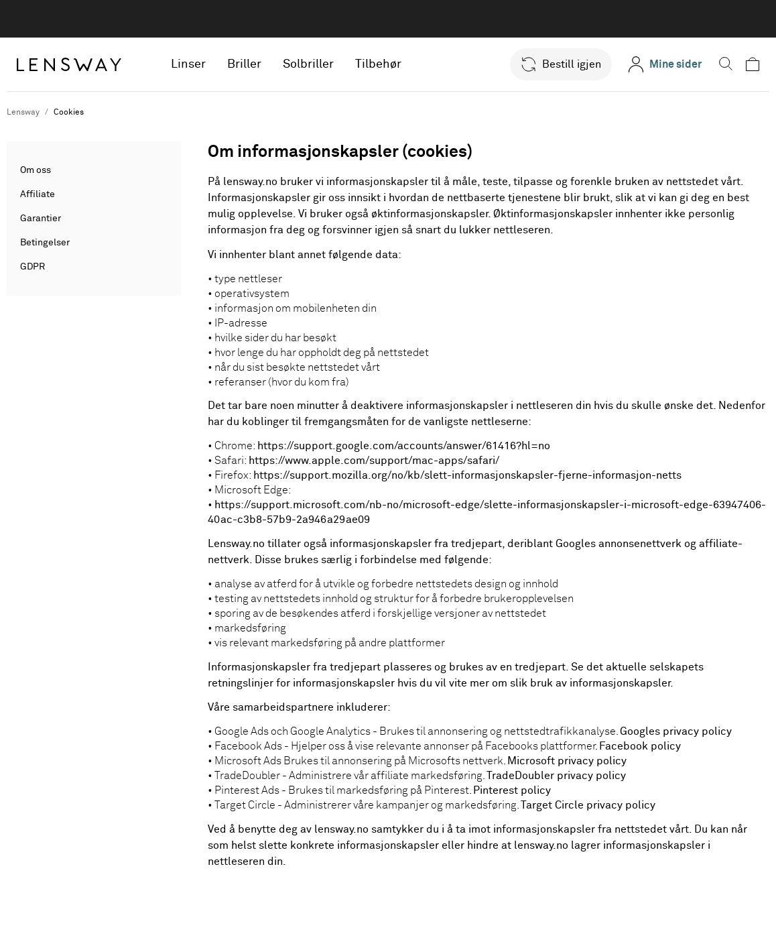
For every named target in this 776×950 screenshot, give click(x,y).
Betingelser (45, 242)
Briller (247, 64)
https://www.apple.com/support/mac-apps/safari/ (374, 460)
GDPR (32, 267)
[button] (555, 64)
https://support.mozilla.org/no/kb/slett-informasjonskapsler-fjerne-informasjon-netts (467, 475)
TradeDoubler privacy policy (556, 775)
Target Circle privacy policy (588, 805)
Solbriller (310, 64)
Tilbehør (381, 64)
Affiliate (37, 194)
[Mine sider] (658, 64)
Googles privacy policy (676, 731)
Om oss (35, 170)
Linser (191, 64)
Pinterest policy (512, 790)
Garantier (40, 218)
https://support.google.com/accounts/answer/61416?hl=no (403, 445)
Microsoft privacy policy (567, 761)
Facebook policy (640, 746)
